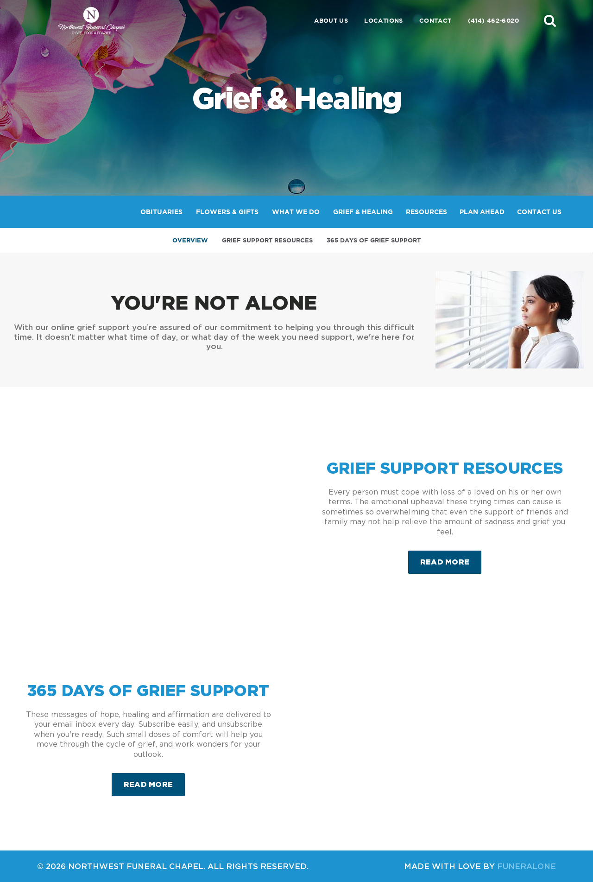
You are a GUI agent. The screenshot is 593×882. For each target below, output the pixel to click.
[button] (550, 20)
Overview (190, 240)
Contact (435, 20)
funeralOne (526, 866)
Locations (383, 20)
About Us (331, 20)
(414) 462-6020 (493, 20)
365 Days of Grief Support (374, 240)
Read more (451, 558)
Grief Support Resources (267, 240)
